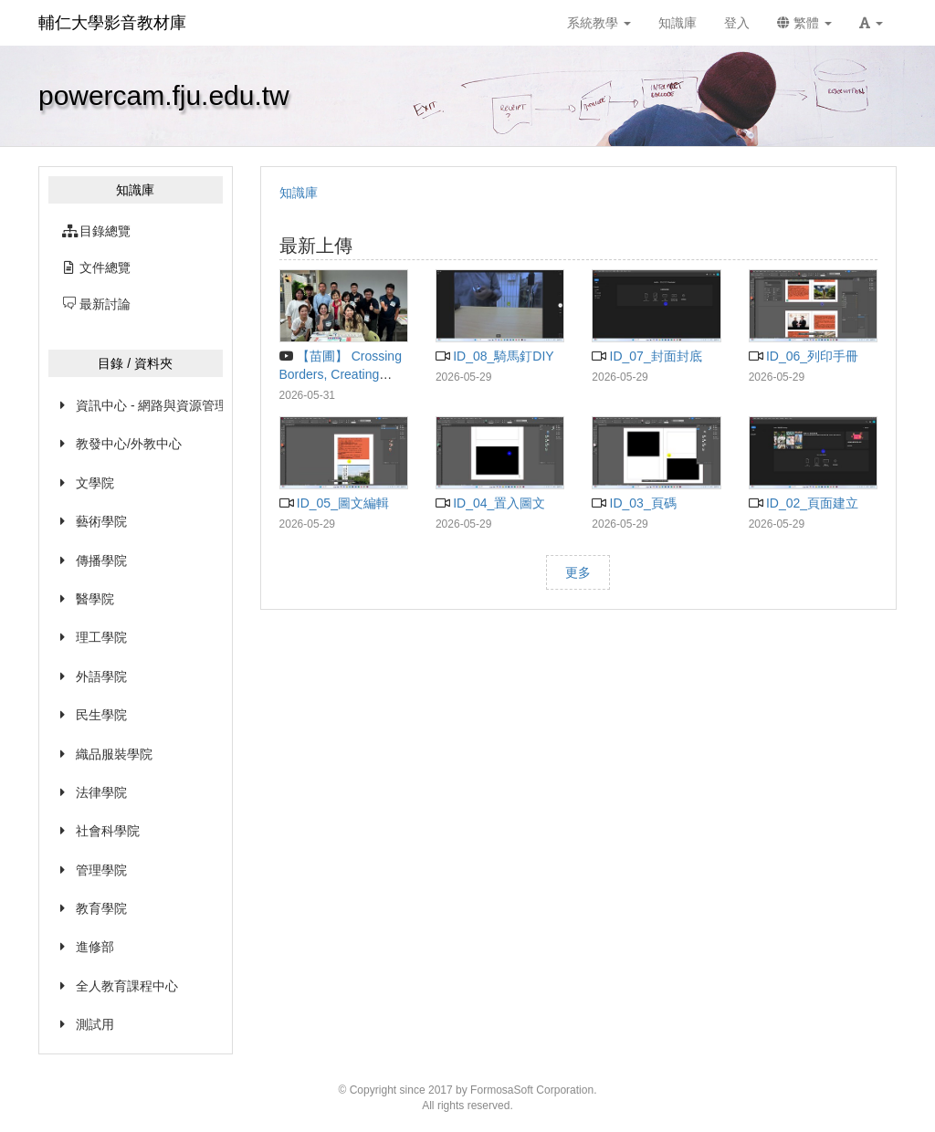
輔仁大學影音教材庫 (112, 23)
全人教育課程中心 (127, 986)
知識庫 (298, 192)
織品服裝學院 (114, 754)
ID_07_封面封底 (646, 356)
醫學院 (95, 599)
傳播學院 (101, 560)
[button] (871, 23)
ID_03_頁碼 (634, 503)
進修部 (95, 946)
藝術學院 (101, 521)
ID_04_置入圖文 (490, 503)
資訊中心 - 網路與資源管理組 (149, 405)
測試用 (95, 1024)
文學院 (95, 483)
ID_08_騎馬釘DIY (495, 356)
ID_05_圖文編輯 (334, 503)
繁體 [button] (804, 23)
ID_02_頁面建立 (803, 503)
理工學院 (101, 637)
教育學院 (101, 908)
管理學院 (101, 870)
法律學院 (101, 792)
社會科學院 (108, 830)
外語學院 (101, 676)
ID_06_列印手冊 (803, 356)
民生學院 (101, 715)
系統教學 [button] (599, 23)
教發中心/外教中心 (129, 443)
